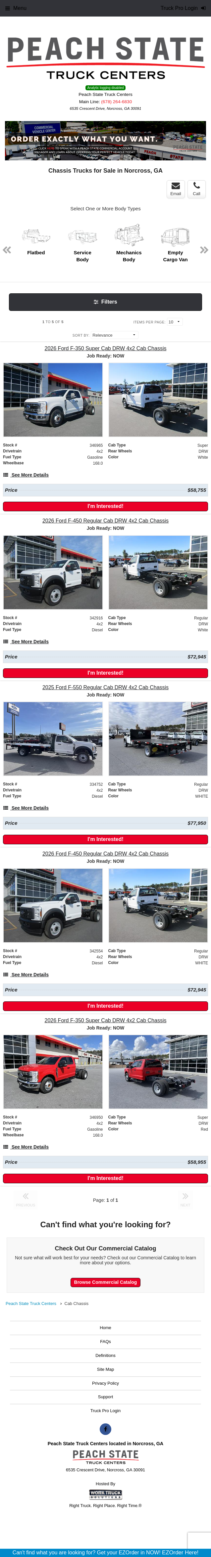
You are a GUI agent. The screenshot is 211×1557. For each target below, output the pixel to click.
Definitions (105, 1355)
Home (105, 1327)
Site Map (105, 1369)
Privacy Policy (105, 1383)
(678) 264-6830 (116, 101)
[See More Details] (26, 475)
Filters (105, 302)
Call (196, 189)
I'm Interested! (105, 506)
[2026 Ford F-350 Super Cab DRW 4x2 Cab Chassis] (105, 348)
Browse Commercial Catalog (105, 1282)
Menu (15, 8)
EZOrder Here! (180, 1552)
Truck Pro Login (105, 1410)
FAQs (105, 1341)
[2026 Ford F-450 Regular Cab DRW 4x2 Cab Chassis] (105, 521)
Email (175, 189)
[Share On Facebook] (105, 1429)
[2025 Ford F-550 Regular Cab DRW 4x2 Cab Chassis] (105, 687)
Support (105, 1396)
